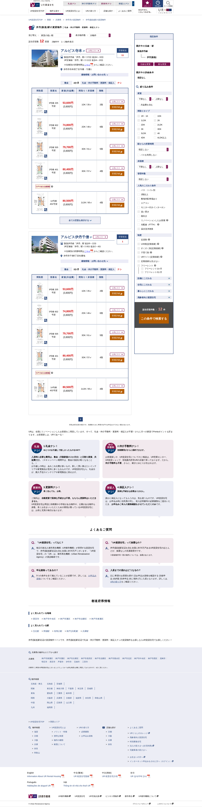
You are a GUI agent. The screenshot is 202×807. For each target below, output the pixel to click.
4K (158, 133)
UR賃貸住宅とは (59, 727)
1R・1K (144, 116)
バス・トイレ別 (148, 190)
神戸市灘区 (65, 619)
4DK (143, 137)
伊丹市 (69, 662)
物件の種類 (58, 740)
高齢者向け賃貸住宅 (147, 297)
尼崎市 (162, 658)
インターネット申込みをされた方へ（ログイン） (151, 761)
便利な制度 (58, 736)
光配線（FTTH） (148, 224)
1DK (159, 116)
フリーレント (147, 265)
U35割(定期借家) (148, 244)
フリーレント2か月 (153, 272)
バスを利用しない (149, 155)
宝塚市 (77, 662)
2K (158, 120)
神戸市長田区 (86, 658)
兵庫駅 (85, 631)
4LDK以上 (161, 137)
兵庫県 (58, 20)
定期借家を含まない (150, 261)
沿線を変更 (145, 64)
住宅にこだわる (145, 285)
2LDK (159, 125)
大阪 (36, 740)
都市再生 (129, 796)
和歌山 (37, 753)
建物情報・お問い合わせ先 (93, 74)
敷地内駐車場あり (149, 199)
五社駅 (36, 631)
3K (142, 129)
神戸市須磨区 (81, 619)
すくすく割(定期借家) (151, 248)
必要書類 (85, 732)
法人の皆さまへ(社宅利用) (142, 746)
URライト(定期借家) (150, 257)
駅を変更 (162, 64)
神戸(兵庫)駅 (72, 631)
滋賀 (36, 732)
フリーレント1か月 (153, 268)
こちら (87, 65)
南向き (144, 216)
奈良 (36, 748)
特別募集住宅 (135, 741)
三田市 (85, 662)
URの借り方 (115, 582)
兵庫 (36, 744)
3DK (159, 129)
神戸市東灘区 (97, 619)
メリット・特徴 (60, 732)
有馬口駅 (58, 631)
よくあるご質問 (136, 727)
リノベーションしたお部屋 (153, 220)
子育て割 (145, 252)
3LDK (143, 133)
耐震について (59, 744)
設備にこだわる (145, 278)
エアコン (145, 203)
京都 (36, 736)
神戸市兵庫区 (73, 658)
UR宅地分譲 (95, 796)
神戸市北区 (127, 658)
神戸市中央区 (49, 619)
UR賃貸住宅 (80, 796)
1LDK (143, 120)
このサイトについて (165, 804)
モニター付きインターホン (153, 207)
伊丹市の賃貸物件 (73, 20)
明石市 (44, 662)
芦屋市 (60, 662)
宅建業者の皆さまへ (138, 750)
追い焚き (145, 212)
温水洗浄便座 (147, 229)
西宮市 (36, 619)
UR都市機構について (148, 796)
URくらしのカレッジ (140, 733)
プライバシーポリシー (142, 804)
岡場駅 (46, 631)
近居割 (144, 239)
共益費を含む (147, 105)
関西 (49, 20)
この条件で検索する (154, 318)
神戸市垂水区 (114, 658)
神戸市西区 (152, 658)
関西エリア (55, 722)
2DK (143, 125)
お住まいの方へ (137, 757)
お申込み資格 (87, 736)
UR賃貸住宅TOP (36, 20)
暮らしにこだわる (146, 291)
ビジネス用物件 (113, 796)
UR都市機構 (64, 796)
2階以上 (144, 194)
